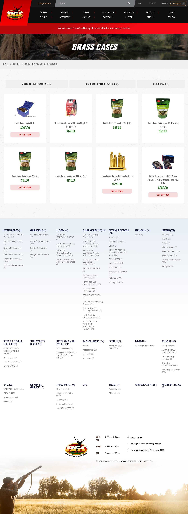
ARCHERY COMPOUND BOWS (65, 237)
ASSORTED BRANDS (118, 272)
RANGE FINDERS (65, 408)
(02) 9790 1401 (44, 3)
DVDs (139, 234)
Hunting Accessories (13, 260)
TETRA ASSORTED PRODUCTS (37, 343)
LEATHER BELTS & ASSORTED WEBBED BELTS (118, 252)
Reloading (150, 12)
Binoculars (62, 389)
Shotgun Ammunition (39, 255)
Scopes (61, 400)
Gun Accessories (13, 254)
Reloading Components (32, 64)
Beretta (114, 237)
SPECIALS (114, 393)
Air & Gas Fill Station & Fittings (14, 235)
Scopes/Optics (107, 12)
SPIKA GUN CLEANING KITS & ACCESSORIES (91, 253)
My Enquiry (179, 3)
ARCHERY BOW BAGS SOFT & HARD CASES (65, 262)
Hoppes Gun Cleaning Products (66, 343)
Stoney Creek (116, 282)
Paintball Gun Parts (144, 346)
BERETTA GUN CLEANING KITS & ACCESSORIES (91, 243)
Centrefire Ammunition (40, 242)
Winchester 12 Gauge (171, 386)
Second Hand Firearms (171, 261)
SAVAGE (166, 239)
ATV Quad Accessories (14, 266)
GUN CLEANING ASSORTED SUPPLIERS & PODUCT (90, 325)
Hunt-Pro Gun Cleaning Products (92, 316)
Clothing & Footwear (119, 232)
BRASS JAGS (10, 357)
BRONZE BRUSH (12, 362)
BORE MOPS (11, 366)
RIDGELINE (10, 393)
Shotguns (167, 266)
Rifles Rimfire (169, 255)
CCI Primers (168, 346)
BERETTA (115, 267)
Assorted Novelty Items (116, 347)
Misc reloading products (168, 357)
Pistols (166, 243)
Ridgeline (115, 278)
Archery (43, 12)
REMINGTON (116, 259)
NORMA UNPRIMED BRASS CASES (37, 84)
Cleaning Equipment (94, 230)
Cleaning (43, 17)
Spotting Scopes (64, 404)
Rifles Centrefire (171, 251)
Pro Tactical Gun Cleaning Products (92, 309)
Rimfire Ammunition (39, 249)
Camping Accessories (13, 242)
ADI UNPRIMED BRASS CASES (169, 351)
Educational (108, 17)
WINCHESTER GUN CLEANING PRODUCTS (91, 262)
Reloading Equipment (171, 370)
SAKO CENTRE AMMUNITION (37, 386)
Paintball (172, 17)
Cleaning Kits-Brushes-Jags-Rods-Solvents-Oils (66, 355)
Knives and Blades (93, 341)
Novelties (129, 17)
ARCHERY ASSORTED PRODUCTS (65, 245)
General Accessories (13, 249)
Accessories (65, 17)
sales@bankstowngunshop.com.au (144, 443)
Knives (86, 12)
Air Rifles (167, 234)
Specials (151, 17)
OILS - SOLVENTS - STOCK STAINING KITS (12, 351)
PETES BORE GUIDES (92, 296)
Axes (86, 346)
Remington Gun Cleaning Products (92, 283)
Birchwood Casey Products (90, 276)
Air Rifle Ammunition (39, 235)
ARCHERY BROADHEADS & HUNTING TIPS (64, 253)
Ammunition (129, 12)
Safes (172, 12)
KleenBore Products (91, 269)
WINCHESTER (116, 263)
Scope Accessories (64, 394)
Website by (143, 461)
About (140, 3)
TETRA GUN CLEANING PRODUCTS (13, 343)
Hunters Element (117, 241)
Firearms (65, 12)
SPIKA (113, 246)
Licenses (164, 3)
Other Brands (161, 84)
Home (4, 64)
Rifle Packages (169, 247)
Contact (152, 3)
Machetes (88, 358)
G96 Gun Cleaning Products (90, 235)
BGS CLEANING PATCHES (89, 289)
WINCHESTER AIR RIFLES (146, 384)
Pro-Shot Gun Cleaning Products (93, 302)
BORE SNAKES (64, 348)
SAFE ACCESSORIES (14, 389)
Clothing (86, 17)
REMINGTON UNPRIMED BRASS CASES (102, 84)
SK (85, 384)
